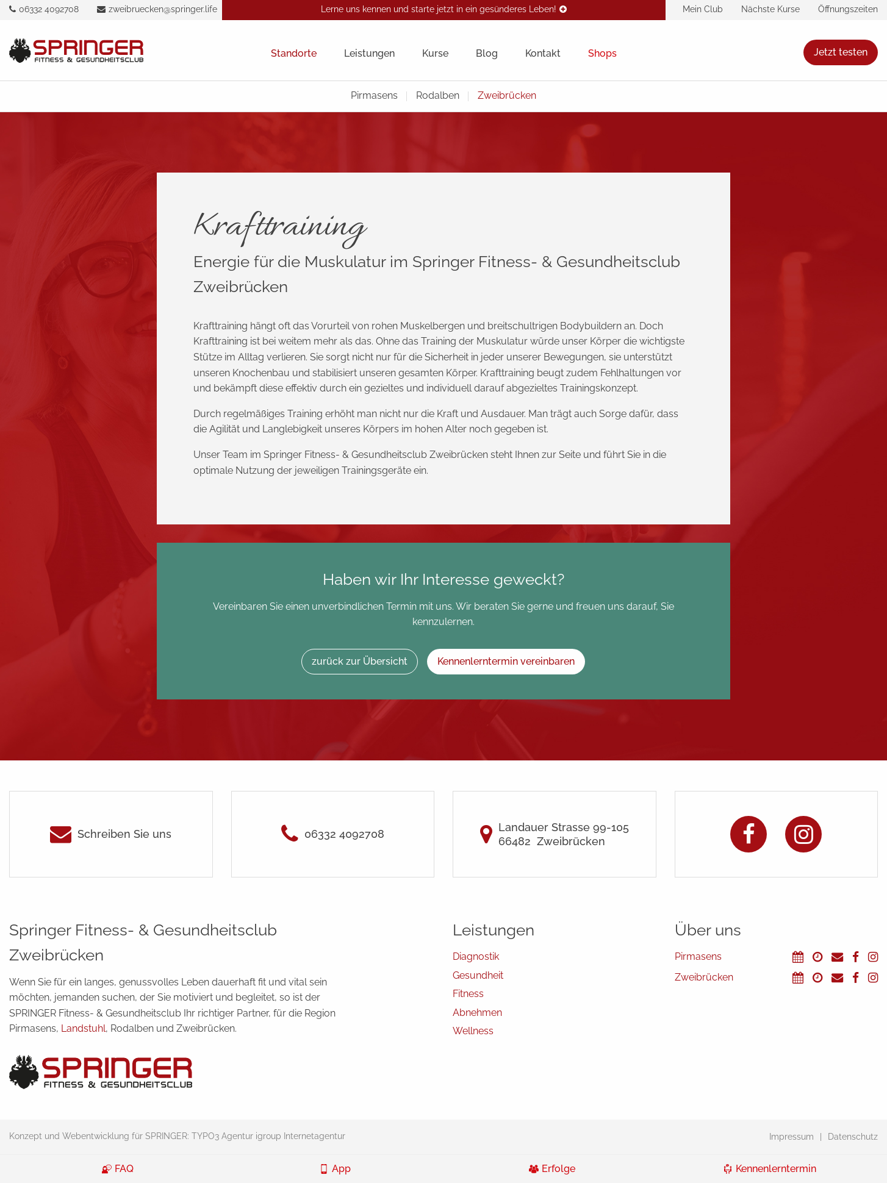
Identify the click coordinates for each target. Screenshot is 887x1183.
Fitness (468, 993)
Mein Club (703, 9)
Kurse (435, 53)
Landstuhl (83, 1028)
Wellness (473, 1031)
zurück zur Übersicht (360, 661)
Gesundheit (478, 975)
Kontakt (543, 53)
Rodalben (437, 95)
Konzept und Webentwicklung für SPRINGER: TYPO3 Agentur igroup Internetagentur (177, 1136)
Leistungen (369, 53)
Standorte (294, 53)
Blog (487, 53)
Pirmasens (374, 95)
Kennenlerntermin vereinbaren (506, 661)
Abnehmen (477, 1012)
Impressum (791, 1137)
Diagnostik (476, 956)
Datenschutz (853, 1137)
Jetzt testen (840, 52)
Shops (602, 53)
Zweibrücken (507, 95)
